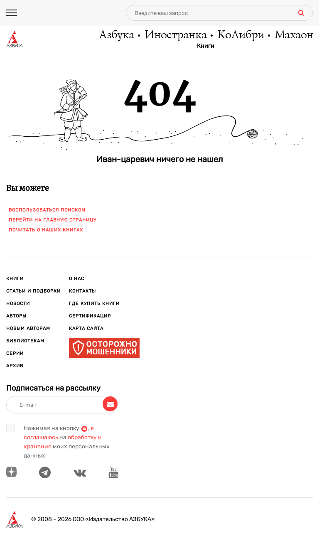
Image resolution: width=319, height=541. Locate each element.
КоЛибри (240, 35)
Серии (15, 353)
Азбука (116, 35)
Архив (14, 366)
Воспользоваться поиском (47, 210)
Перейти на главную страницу (52, 220)
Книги (205, 46)
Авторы (16, 316)
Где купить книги (94, 303)
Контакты (82, 291)
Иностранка (175, 35)
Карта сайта (86, 328)
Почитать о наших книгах (46, 230)
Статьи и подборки (33, 291)
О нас (76, 278)
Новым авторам (28, 328)
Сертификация (90, 316)
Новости (18, 303)
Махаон (293, 35)
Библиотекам (25, 341)
